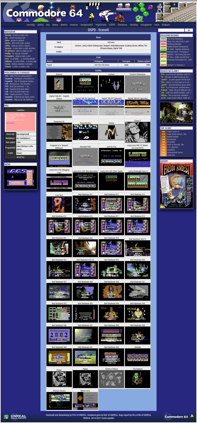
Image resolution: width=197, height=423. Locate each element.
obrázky (134, 24)
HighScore (101, 24)
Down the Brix (85, 123)
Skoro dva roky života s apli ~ (178, 41)
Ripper (49, 65)
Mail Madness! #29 (111, 281)
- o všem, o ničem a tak (17, 66)
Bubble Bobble (172, 136)
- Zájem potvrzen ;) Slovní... (17, 94)
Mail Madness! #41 (85, 347)
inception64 (87, 24)
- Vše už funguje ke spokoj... (20, 81)
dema (55, 24)
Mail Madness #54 (59, 238)
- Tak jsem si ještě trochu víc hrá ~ (175, 77)
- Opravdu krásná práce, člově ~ (176, 84)
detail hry (20, 157)
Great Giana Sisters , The (176, 134)
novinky (31, 24)
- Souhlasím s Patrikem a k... (20, 78)
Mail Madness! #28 (85, 281)
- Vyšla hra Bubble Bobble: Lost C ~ (176, 92)
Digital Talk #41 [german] (137, 98)
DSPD (112, 24)
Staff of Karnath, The (175, 144)
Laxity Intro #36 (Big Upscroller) (85, 171)
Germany (111, 42)
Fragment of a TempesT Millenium (59, 146)
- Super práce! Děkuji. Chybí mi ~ (176, 97)
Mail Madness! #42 (111, 347)
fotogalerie (146, 24)
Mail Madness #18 (138, 216)
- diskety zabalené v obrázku (18, 64)
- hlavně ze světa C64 (16, 35)
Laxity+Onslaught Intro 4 (137, 171)
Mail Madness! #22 (59, 259)
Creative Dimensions (137, 74)
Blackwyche (171, 139)
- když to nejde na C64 (18, 50)
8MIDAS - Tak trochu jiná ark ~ (179, 54)
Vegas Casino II (173, 131)
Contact (111, 74)
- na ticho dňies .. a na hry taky (20, 61)
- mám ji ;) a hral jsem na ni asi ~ (176, 82)
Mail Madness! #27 (59, 281)
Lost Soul (59, 195)
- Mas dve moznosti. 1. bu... (17, 86)
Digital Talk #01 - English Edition (59, 97)
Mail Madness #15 (59, 216)
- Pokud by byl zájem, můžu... (20, 97)
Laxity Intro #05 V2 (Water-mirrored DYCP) (137, 146)
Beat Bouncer (85, 74)
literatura (122, 24)
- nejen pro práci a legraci (17, 45)
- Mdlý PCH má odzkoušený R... (19, 76)
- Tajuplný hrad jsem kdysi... (17, 89)
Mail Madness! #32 (59, 303)
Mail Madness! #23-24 (85, 259)
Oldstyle (138, 347)
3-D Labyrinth (172, 147)
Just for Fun (111, 146)
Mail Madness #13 (111, 194)
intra (156, 24)
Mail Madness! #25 (111, 259)
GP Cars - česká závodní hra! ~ (179, 57)
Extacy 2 (137, 120)
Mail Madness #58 (85, 238)
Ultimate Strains (59, 390)
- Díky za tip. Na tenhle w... (19, 99)
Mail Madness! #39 (137, 325)
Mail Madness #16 (85, 216)
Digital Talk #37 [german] (111, 98)
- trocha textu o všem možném (20, 48)
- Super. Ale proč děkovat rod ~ (176, 90)
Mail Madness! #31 (137, 281)
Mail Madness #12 (85, 194)
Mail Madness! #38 (111, 325)
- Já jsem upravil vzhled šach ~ (176, 79)
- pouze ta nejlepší (14, 40)
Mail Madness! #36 (59, 325)
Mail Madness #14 (138, 194)
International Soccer (175, 152)
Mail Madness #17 (111, 216)
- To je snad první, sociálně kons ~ (176, 87)
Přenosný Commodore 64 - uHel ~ (179, 61)
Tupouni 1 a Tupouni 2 (175, 65)
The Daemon (138, 368)
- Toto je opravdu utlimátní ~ (175, 95)
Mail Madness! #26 (137, 259)
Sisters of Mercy (111, 368)
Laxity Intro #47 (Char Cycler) (111, 171)
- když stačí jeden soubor (17, 43)
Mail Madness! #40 (59, 347)
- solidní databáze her (15, 37)
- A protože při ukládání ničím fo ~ (176, 74)
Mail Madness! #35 (137, 303)
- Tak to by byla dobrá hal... (17, 91)
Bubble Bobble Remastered (177, 46)
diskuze (166, 24)
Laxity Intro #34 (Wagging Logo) (59, 171)
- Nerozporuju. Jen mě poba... (18, 83)
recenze (74, 24)
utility (41, 24)
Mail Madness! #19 (111, 238)
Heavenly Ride (85, 146)
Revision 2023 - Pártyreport (178, 51)
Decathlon (171, 149)
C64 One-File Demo (102, 65)
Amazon (59, 74)
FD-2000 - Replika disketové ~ (178, 49)
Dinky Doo (171, 155)
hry (48, 24)
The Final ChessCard (175, 38)
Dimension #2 (59, 121)
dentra (64, 24)
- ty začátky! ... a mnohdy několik (20, 58)
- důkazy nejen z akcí (17, 56)
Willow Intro (85, 390)
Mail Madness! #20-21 (137, 239)
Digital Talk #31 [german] (85, 98)
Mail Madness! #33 (85, 303)
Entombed (171, 142)
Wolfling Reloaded (174, 44)
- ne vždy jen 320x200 (16, 53)
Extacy (111, 123)
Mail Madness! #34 (111, 303)
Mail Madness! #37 (85, 325)
